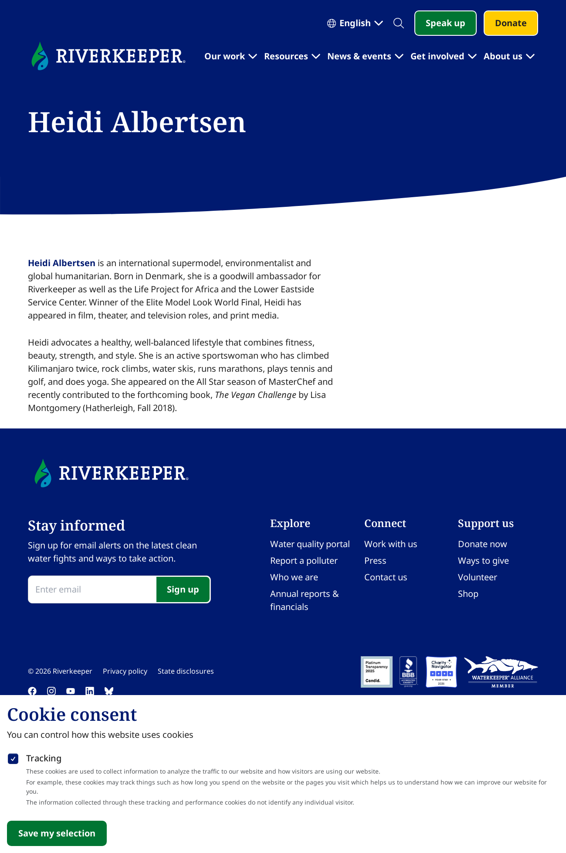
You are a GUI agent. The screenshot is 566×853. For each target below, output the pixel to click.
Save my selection (56, 833)
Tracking (43, 758)
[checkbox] (13, 757)
